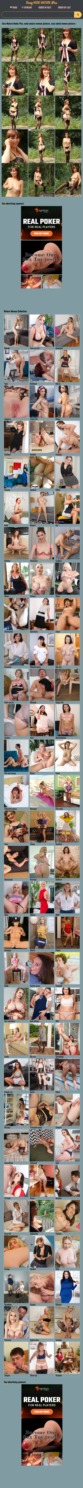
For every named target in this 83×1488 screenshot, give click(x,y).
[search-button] (78, 15)
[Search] (41, 15)
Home (14, 7)
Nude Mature (41, 2)
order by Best (45, 7)
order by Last (64, 7)
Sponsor (27, 7)
